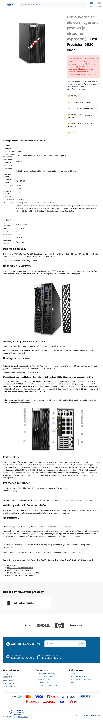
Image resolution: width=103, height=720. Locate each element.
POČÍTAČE (75, 96)
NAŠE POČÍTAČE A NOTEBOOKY (82, 680)
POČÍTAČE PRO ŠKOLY (78, 677)
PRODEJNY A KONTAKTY (46, 680)
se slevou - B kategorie (26, 575)
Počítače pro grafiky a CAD (28, 573)
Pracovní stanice (88, 108)
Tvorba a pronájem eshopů (80, 715)
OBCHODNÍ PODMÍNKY (45, 677)
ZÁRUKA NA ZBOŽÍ (44, 683)
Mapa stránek (23, 717)
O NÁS (73, 674)
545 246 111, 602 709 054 (22, 658)
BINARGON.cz (95, 715)
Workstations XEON (89, 102)
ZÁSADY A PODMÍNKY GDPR (47, 686)
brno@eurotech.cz (52, 658)
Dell (72, 133)
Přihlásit (81, 644)
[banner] (9, 4)
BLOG (73, 683)
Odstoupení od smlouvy (46, 674)
